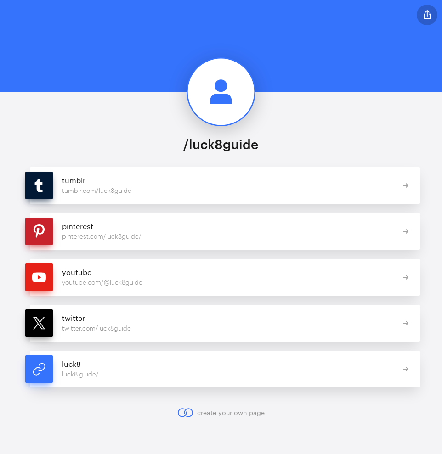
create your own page (220, 412)
